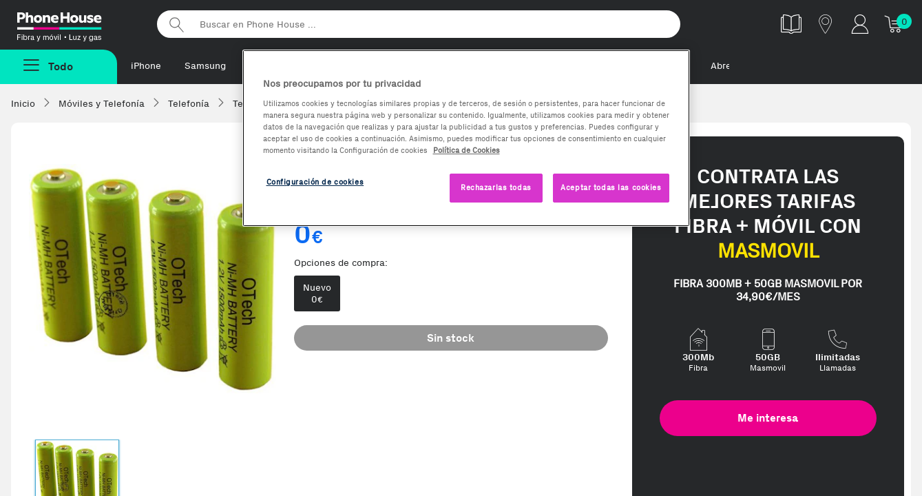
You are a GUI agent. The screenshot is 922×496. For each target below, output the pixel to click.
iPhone (146, 66)
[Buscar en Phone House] (418, 24)
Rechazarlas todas (496, 187)
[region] (466, 138)
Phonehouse (75, 23)
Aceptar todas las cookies (610, 187)
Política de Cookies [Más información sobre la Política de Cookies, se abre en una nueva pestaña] (466, 150)
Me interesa (767, 417)
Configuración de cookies (315, 182)
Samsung (205, 66)
